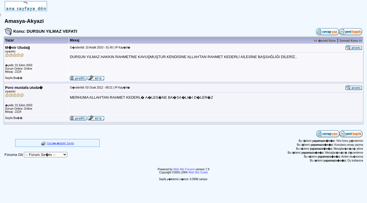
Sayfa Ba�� (14, 78)
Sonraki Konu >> (350, 40)
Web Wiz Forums (184, 169)
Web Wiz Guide (198, 172)
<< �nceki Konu (325, 40)
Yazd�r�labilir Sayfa (60, 143)
